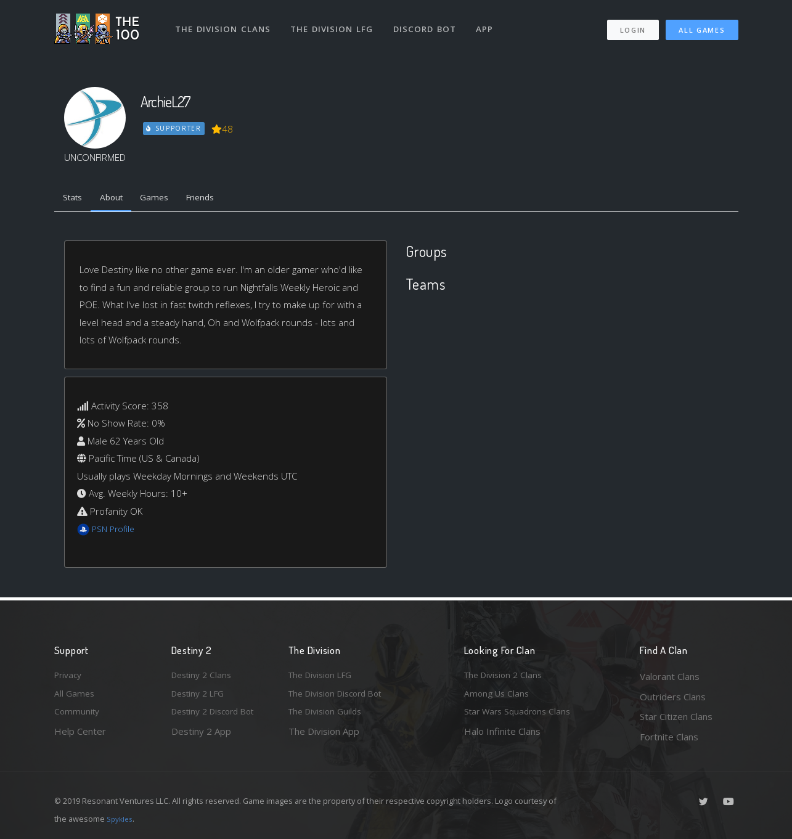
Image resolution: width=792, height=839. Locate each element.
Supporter (174, 128)
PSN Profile (115, 531)
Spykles (121, 818)
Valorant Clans (670, 676)
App (490, 23)
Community (78, 716)
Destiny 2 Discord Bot (218, 716)
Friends (216, 199)
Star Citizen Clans (676, 716)
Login (632, 25)
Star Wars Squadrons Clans (521, 716)
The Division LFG (335, 23)
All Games (702, 25)
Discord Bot (428, 23)
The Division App (323, 737)
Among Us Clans (498, 696)
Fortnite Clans (669, 737)
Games (166, 199)
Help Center (80, 737)
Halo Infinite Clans (502, 737)
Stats (75, 199)
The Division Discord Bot (340, 696)
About (118, 199)
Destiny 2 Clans (204, 676)
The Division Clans (225, 23)
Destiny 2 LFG (201, 696)
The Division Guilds (328, 716)
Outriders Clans (673, 696)
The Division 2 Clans (506, 676)
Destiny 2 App (201, 737)
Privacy (69, 676)
